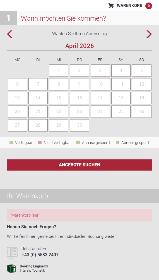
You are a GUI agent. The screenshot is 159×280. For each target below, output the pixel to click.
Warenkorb (134, 6)
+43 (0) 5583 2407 (40, 254)
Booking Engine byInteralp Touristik (27, 268)
